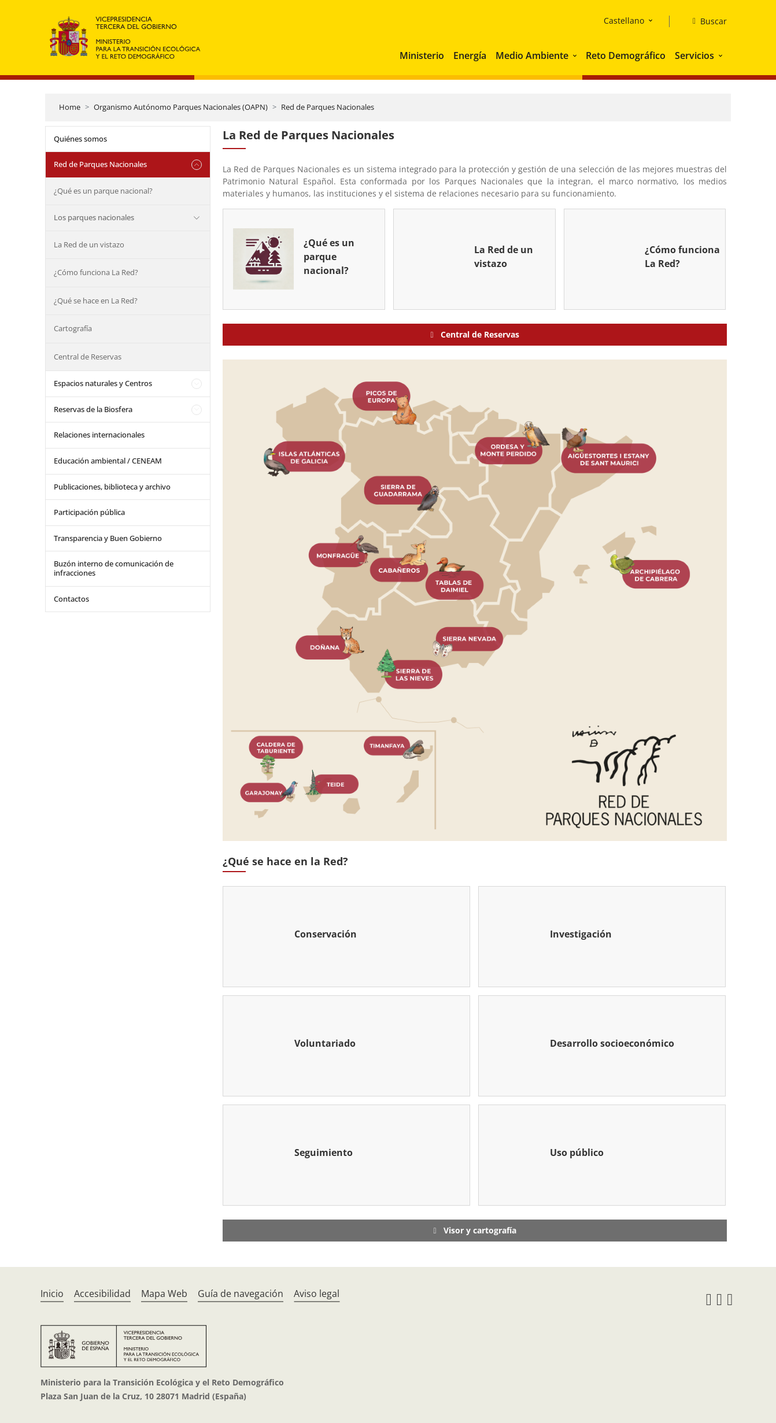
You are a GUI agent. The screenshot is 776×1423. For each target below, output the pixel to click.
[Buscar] (705, 21)
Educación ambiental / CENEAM (108, 460)
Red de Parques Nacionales (327, 107)
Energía (469, 55)
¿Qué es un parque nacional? (103, 191)
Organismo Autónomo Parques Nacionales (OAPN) (181, 107)
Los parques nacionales (94, 217)
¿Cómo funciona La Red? (96, 272)
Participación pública (89, 512)
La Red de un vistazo (89, 244)
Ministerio (422, 55)
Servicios (694, 55)
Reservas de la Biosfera (93, 409)
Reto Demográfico (626, 55)
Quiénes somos (80, 139)
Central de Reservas (87, 356)
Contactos (71, 599)
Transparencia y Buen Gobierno (108, 538)
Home (69, 107)
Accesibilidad (102, 1293)
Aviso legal (316, 1293)
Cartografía (73, 328)
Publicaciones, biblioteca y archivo (112, 486)
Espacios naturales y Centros (103, 383)
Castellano (624, 20)
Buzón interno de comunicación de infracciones (113, 568)
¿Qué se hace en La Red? (96, 300)
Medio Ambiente (532, 55)
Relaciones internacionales (99, 434)
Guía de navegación (240, 1293)
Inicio (52, 1293)
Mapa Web (164, 1293)
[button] (576, 55)
